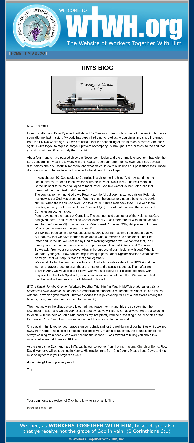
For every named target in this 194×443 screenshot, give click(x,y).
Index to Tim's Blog (40, 407)
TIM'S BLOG (34, 53)
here (78, 400)
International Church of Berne (139, 346)
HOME (16, 53)
